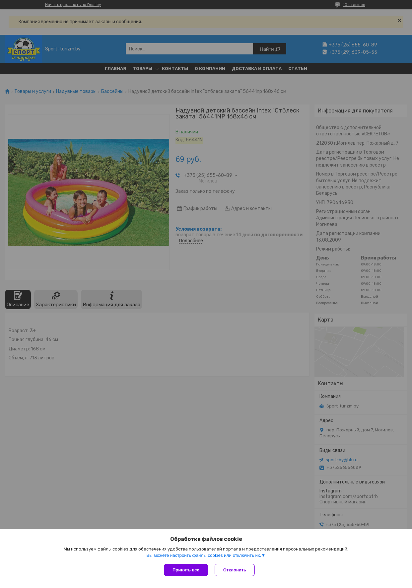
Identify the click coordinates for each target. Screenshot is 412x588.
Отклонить (234, 569)
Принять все (185, 569)
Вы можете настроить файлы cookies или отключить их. (203, 555)
